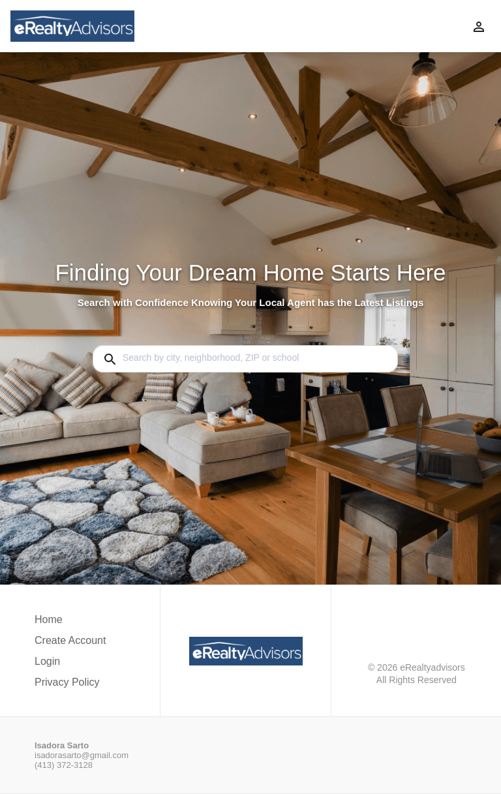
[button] (70, 664)
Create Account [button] (70, 640)
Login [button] (47, 661)
